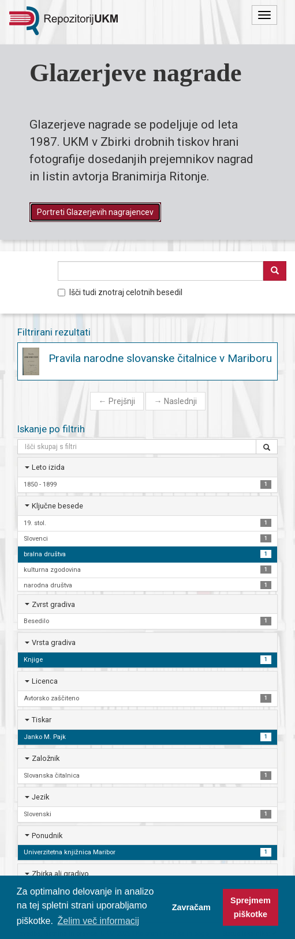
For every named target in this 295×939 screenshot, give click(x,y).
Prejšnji (117, 401)
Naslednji (175, 401)
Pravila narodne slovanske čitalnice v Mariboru (160, 358)
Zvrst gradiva (53, 604)
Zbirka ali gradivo (60, 873)
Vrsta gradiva (54, 642)
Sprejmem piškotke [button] (250, 907)
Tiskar (41, 719)
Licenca (45, 681)
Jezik (40, 797)
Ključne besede (57, 505)
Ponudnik (47, 835)
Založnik (45, 758)
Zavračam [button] (191, 907)
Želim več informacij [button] (98, 921)
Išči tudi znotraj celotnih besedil (120, 292)
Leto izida (48, 467)
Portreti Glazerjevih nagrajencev (95, 212)
